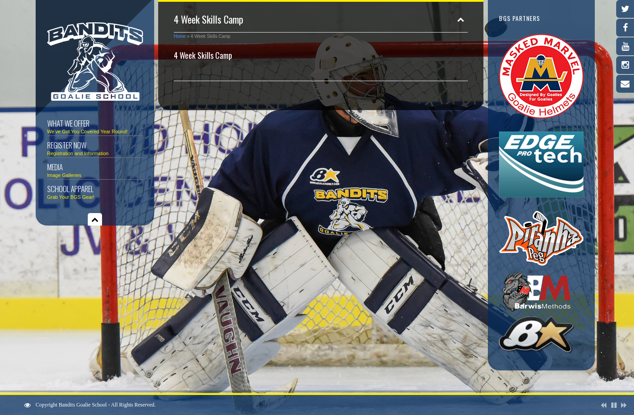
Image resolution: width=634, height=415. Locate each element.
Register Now (95, 148)
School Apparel (95, 191)
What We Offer (95, 126)
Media (95, 169)
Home (180, 36)
